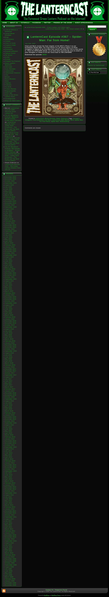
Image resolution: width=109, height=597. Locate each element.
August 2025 (9, 185)
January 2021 (10, 295)
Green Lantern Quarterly (10, 64)
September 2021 (11, 279)
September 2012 (11, 493)
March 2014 (9, 459)
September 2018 (11, 351)
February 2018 (10, 365)
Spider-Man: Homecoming (60, 121)
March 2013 (9, 481)
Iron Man (48, 120)
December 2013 (10, 465)
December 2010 (10, 535)
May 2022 (8, 263)
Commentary (9, 39)
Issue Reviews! (10, 69)
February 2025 (10, 197)
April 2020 (8, 313)
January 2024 (10, 223)
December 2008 (10, 583)
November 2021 (10, 275)
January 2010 (10, 557)
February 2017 (10, 389)
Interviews (8, 67)
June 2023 (8, 237)
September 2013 (11, 471)
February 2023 (10, 245)
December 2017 (10, 369)
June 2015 (8, 429)
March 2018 (9, 363)
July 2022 (8, 259)
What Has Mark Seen (12, 100)
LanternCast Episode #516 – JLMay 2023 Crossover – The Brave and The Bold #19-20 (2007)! (12, 126)
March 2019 (9, 339)
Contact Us (49, 590)
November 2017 (10, 371)
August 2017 (9, 377)
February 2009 (10, 579)
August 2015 (9, 425)
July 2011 (8, 521)
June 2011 (8, 523)
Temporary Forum (61, 590)
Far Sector (8, 55)
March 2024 (9, 219)
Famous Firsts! (10, 53)
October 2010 (10, 539)
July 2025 (8, 187)
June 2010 (8, 547)
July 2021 (8, 283)
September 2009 (11, 565)
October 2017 (10, 373)
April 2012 (8, 503)
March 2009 (9, 577)
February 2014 (10, 461)
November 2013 (10, 467)
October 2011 (10, 515)
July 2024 (8, 211)
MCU (72, 120)
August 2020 (9, 305)
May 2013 (8, 477)
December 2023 (10, 225)
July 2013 (8, 473)
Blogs (7, 37)
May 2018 (8, 359)
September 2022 (11, 255)
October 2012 (10, 491)
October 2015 (10, 421)
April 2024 (8, 217)
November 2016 (10, 395)
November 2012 (10, 489)
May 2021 (8, 287)
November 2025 (10, 179)
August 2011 (9, 519)
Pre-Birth (8, 87)
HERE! (44, 54)
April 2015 (8, 433)
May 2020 (8, 311)
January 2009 (10, 581)
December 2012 (10, 487)
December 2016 (10, 393)
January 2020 (10, 319)
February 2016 (10, 413)
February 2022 (10, 269)
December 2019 (10, 321)
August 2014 (9, 449)
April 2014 (8, 457)
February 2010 (10, 555)
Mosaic (7, 77)
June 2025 (8, 189)
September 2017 (11, 375)
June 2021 (8, 285)
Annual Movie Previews (10, 34)
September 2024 (11, 207)
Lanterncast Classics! (12, 73)
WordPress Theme (56, 595)
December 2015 (10, 417)
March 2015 (9, 435)
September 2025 (11, 183)
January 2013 (10, 485)
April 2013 (8, 479)
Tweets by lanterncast (96, 65)
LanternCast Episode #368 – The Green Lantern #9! (63, 29)
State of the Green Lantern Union (11, 95)
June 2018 (8, 357)
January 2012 (10, 509)
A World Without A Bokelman (11, 30)
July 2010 (8, 545)
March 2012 (9, 505)
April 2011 (8, 527)
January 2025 (10, 199)
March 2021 (9, 291)
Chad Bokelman (38, 120)
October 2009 (10, 563)
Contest (7, 41)
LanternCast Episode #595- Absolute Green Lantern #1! (12, 110)
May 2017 (8, 383)
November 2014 (10, 443)
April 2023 (8, 241)
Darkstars (8, 47)
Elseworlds (9, 49)
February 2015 (10, 437)
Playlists (8, 83)
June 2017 (8, 381)
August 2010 (9, 543)
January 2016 (10, 415)
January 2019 (10, 343)
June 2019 (8, 333)
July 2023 (8, 235)
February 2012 (10, 507)
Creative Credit (10, 45)
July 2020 (8, 307)
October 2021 (10, 277)
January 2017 (10, 391)
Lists (6, 75)
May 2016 (8, 407)
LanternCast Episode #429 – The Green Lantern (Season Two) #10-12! (13, 167)
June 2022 (8, 261)
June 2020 (8, 309)
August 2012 (9, 495)
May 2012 (8, 501)
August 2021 (9, 281)
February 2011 (10, 531)
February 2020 (10, 317)
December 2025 (10, 177)
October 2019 (10, 325)
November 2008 (10, 585)
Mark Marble (65, 120)
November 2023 (10, 227)
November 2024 (10, 203)
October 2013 (10, 469)
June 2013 (8, 475)
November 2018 (10, 347)
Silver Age (8, 93)
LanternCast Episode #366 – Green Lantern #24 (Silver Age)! (48, 27)
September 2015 (11, 423)
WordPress (46, 595)
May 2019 (8, 335)
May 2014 (8, 455)
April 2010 (8, 551)
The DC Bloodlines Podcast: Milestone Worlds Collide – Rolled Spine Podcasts (13, 117)
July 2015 (8, 427)
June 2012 (8, 499)
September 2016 (11, 399)
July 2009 (8, 569)
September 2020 (11, 303)
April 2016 (8, 409)
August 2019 (9, 329)
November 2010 (10, 537)
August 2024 (9, 209)
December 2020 (10, 297)
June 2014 (8, 453)
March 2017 (9, 387)
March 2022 (9, 267)
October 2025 (10, 181)
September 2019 (11, 327)
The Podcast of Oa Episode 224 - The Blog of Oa (11, 134)
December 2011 (10, 511)
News (7, 81)
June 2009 (8, 571)
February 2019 (10, 341)
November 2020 (10, 299)
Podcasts (8, 85)
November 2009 (10, 561)
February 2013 (10, 483)
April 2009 (8, 575)
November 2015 (10, 419)
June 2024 (8, 213)
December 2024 (10, 201)
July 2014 (8, 451)
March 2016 (9, 411)
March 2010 (9, 553)
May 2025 (8, 191)
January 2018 (10, 367)
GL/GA (7, 57)
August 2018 (9, 353)
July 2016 (8, 403)
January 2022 (10, 271)
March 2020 (9, 315)
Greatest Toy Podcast (12, 61)
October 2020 (10, 301)
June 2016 (8, 405)
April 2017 (8, 385)
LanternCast (9, 71)
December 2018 (10, 345)
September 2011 (11, 517)
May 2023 (8, 239)
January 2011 (10, 533)
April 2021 (8, 289)
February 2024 (10, 221)
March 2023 (9, 243)
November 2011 (10, 513)
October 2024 (10, 205)
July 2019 (8, 331)
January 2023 (10, 247)
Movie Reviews (10, 79)
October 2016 (10, 397)
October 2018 (10, 349)
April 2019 (8, 337)
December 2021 (10, 273)
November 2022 (10, 251)
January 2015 (10, 439)
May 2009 (8, 573)
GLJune (7, 59)
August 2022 (9, 257)
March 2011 (9, 529)
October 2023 (10, 229)
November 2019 (10, 323)
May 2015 (8, 431)
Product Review (10, 89)
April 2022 (8, 265)
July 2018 (8, 355)
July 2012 (8, 497)
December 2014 (10, 441)
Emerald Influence (11, 51)
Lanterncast (56, 120)
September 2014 (11, 447)
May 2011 (8, 525)
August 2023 (9, 233)
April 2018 (8, 361)
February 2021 (10, 293)
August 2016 (9, 401)
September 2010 (11, 541)
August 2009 (9, 567)
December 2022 (10, 249)
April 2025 (8, 193)
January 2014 (10, 463)
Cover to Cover (10, 43)
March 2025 (9, 195)
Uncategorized (10, 98)
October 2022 (10, 253)
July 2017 (8, 379)
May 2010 (8, 549)
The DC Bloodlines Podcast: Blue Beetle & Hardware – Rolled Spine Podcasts (12, 149)
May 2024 (8, 215)
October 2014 (10, 445)
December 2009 (10, 559)
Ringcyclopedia (10, 91)
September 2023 (11, 231)
